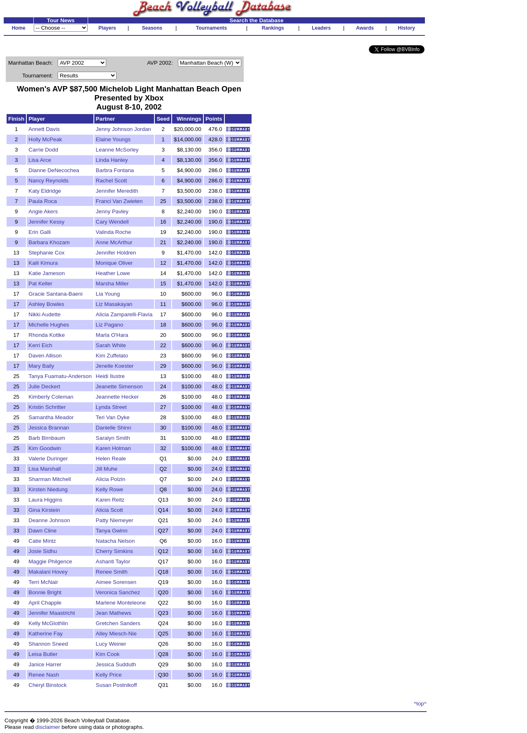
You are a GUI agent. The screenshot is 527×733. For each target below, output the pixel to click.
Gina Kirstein (44, 510)
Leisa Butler (42, 654)
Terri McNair (43, 582)
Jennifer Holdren (116, 253)
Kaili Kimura (43, 263)
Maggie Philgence (50, 561)
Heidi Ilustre (110, 376)
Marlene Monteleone (121, 603)
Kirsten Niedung (48, 489)
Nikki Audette (44, 314)
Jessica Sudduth (116, 664)
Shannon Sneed (48, 644)
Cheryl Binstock (47, 685)
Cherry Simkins (114, 551)
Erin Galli (39, 232)
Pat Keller (40, 283)
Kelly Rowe (110, 489)
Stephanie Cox (46, 253)
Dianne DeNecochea (53, 170)
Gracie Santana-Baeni (55, 294)
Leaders (321, 28)
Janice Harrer (44, 664)
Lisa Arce (39, 160)
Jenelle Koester (115, 366)
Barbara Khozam (49, 242)
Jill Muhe (107, 469)
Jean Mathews (113, 613)
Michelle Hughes (48, 325)
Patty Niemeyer (114, 520)
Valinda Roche (113, 232)
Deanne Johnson (49, 520)
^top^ (420, 703)
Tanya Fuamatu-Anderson (59, 376)
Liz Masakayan (114, 304)
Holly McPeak (45, 139)
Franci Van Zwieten (119, 201)
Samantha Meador (51, 417)
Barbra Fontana (115, 170)
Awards (365, 28)
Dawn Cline (42, 531)
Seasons (152, 28)
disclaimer (47, 727)
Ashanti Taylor (113, 561)
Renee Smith (112, 572)
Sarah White (111, 345)
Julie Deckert (44, 386)
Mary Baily (41, 366)
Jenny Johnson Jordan (123, 129)
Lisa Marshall (44, 469)
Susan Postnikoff (116, 685)
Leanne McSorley (117, 150)
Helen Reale (111, 458)
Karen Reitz (110, 500)
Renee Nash (43, 675)
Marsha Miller (112, 283)
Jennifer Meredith (117, 191)
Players (107, 28)
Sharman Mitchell (49, 479)
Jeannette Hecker (117, 397)
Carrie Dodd (43, 150)
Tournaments (211, 28)
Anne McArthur (114, 242)
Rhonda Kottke (46, 335)
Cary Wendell (112, 222)
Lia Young (108, 294)
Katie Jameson (46, 273)
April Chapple (44, 603)
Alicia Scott (109, 510)
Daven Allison (45, 355)
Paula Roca (42, 201)
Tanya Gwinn (112, 531)
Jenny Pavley (112, 211)
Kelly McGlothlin (48, 623)
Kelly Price (109, 675)
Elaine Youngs (113, 139)
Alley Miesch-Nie (116, 633)
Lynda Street (111, 407)
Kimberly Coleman (50, 397)
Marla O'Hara (112, 335)
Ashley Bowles (46, 304)
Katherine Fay (45, 633)
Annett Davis (44, 129)
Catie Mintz (42, 541)
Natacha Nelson (115, 541)
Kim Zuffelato (112, 355)
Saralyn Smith (113, 438)
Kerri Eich (40, 345)
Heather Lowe (113, 273)
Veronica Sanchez (118, 592)
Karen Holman (113, 448)
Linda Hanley (112, 160)
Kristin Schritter (46, 407)
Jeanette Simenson (119, 386)
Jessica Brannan (48, 428)
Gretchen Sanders (118, 623)
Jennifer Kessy (46, 222)
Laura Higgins (45, 500)
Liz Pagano (110, 325)
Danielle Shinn (113, 428)
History (406, 28)
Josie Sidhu (42, 551)
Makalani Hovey (48, 572)
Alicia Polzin (111, 479)
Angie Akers (43, 211)
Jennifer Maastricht (51, 613)
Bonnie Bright (44, 592)
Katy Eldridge (44, 191)
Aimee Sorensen (116, 582)
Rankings (273, 28)
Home (18, 28)
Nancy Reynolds (48, 180)
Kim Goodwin (44, 448)
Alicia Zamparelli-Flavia (124, 314)
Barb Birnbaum (46, 438)
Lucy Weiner (111, 644)
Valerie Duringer (48, 458)
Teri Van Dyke (113, 417)
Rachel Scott (111, 180)
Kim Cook (108, 654)
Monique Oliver (114, 263)
